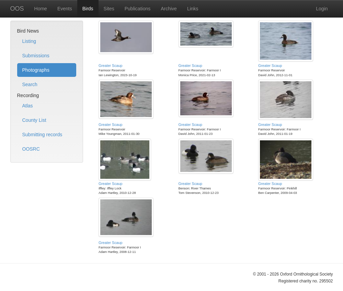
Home (40, 8)
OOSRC (31, 149)
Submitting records (42, 134)
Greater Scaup (110, 65)
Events (64, 8)
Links (192, 8)
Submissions (35, 55)
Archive (169, 8)
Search (29, 84)
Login (322, 8)
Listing (29, 41)
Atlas (27, 105)
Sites (109, 8)
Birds (87, 8)
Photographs (35, 70)
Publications (138, 8)
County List (34, 120)
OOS (17, 8)
